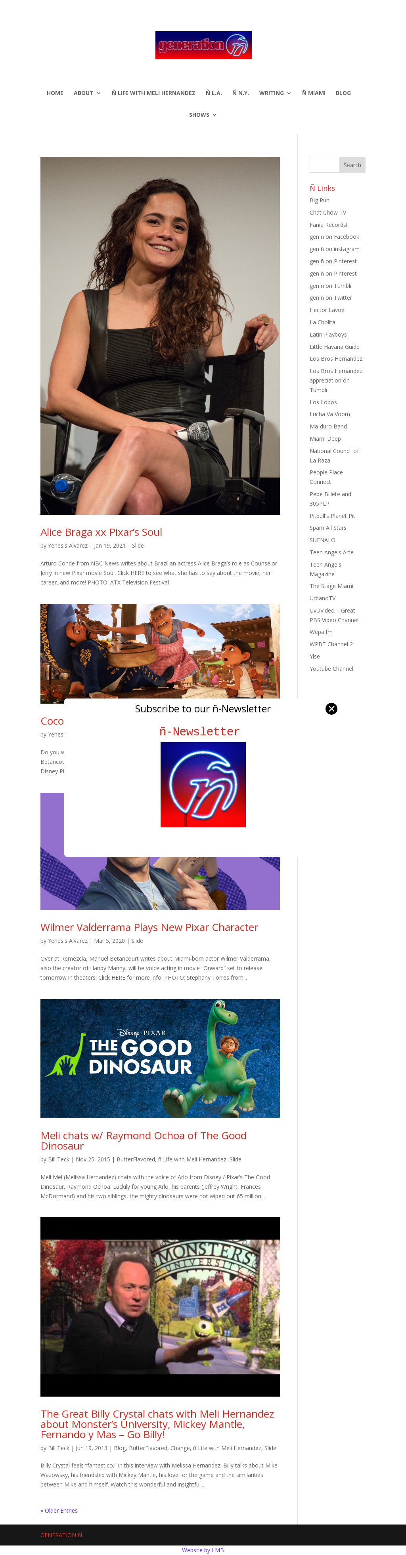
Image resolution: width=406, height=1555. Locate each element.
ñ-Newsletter (203, 732)
